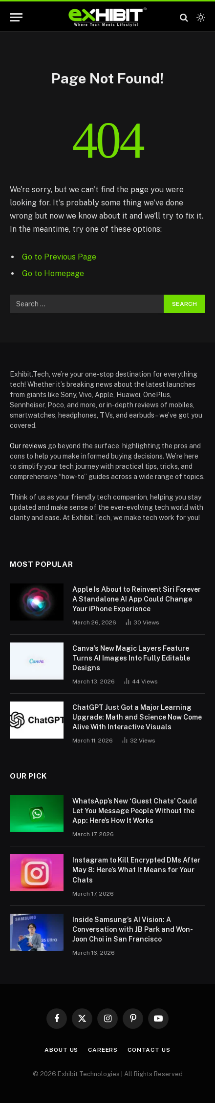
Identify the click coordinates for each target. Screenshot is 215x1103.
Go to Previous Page (59, 256)
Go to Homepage (53, 273)
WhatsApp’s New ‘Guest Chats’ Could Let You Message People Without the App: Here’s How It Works (134, 810)
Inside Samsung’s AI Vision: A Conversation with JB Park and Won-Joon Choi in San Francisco (132, 929)
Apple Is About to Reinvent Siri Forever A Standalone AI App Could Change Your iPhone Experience (136, 599)
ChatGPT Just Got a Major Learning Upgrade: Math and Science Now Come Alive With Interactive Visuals (137, 717)
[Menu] (16, 17)
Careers (103, 1049)
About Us (61, 1049)
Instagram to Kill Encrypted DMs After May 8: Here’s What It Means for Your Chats (136, 869)
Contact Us (149, 1049)
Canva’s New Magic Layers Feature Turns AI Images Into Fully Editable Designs (131, 658)
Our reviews (28, 446)
